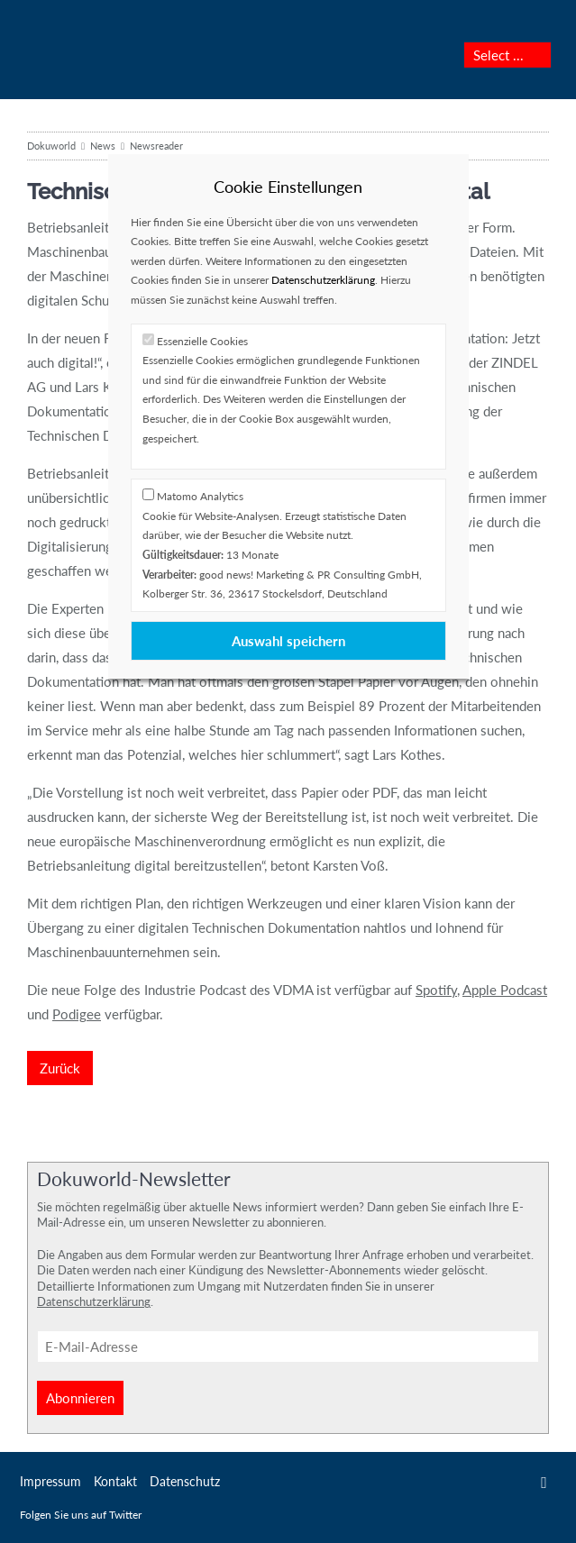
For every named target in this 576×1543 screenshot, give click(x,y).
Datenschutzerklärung (94, 1301)
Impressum (50, 1481)
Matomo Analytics (200, 496)
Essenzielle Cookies (202, 341)
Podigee (76, 1014)
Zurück (60, 1068)
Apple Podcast (504, 989)
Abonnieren (80, 1398)
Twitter (544, 1482)
